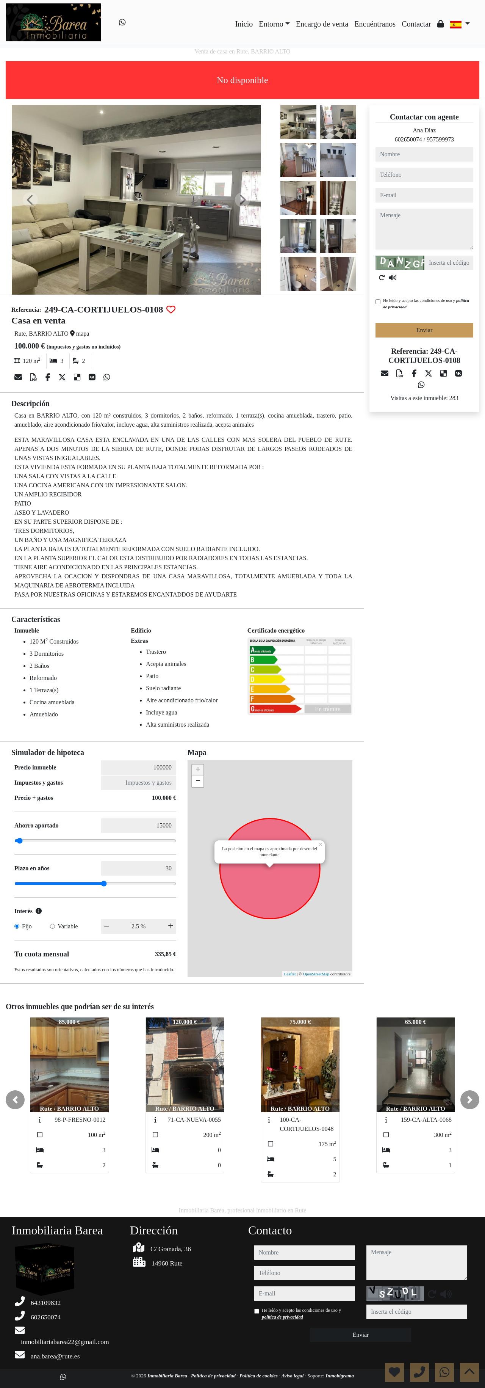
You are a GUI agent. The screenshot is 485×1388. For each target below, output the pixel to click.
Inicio (244, 24)
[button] (15, 1099)
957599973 (440, 139)
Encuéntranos (375, 24)
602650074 (408, 139)
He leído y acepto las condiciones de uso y (426, 303)
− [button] (198, 781)
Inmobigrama (339, 1376)
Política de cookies (259, 1376)
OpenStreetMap (316, 974)
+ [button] (198, 770)
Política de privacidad (214, 1376)
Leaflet (290, 974)
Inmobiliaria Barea (167, 1376)
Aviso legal (293, 1376)
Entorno (271, 24)
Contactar (416, 24)
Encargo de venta (322, 24)
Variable (68, 926)
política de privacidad (282, 1317)
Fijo (27, 926)
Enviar (424, 330)
